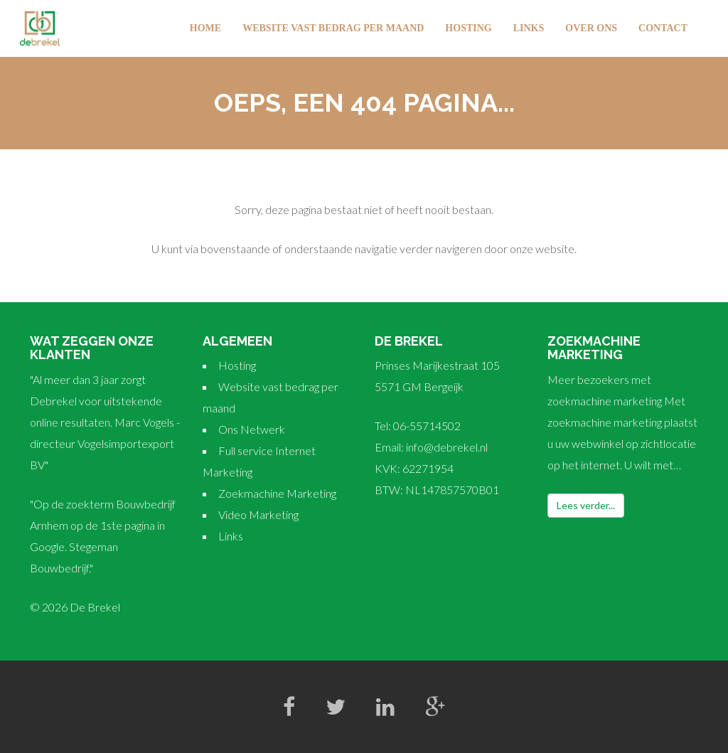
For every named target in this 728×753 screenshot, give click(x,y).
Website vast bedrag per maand (333, 28)
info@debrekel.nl (447, 447)
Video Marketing (258, 514)
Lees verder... (586, 505)
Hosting (468, 28)
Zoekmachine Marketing (277, 493)
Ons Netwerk (251, 429)
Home (205, 28)
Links (529, 28)
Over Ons (591, 28)
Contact (662, 28)
